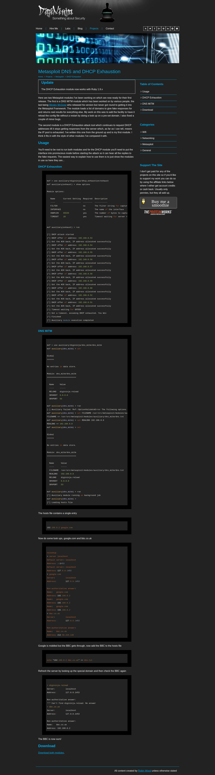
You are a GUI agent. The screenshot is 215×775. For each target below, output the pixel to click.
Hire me (54, 28)
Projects (94, 28)
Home (39, 28)
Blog (80, 28)
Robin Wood (144, 770)
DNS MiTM (148, 103)
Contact (110, 28)
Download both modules (51, 752)
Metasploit (59, 77)
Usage (145, 91)
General (146, 150)
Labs (67, 28)
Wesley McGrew (57, 105)
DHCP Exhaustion (74, 77)
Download (147, 110)
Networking (148, 138)
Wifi (144, 132)
